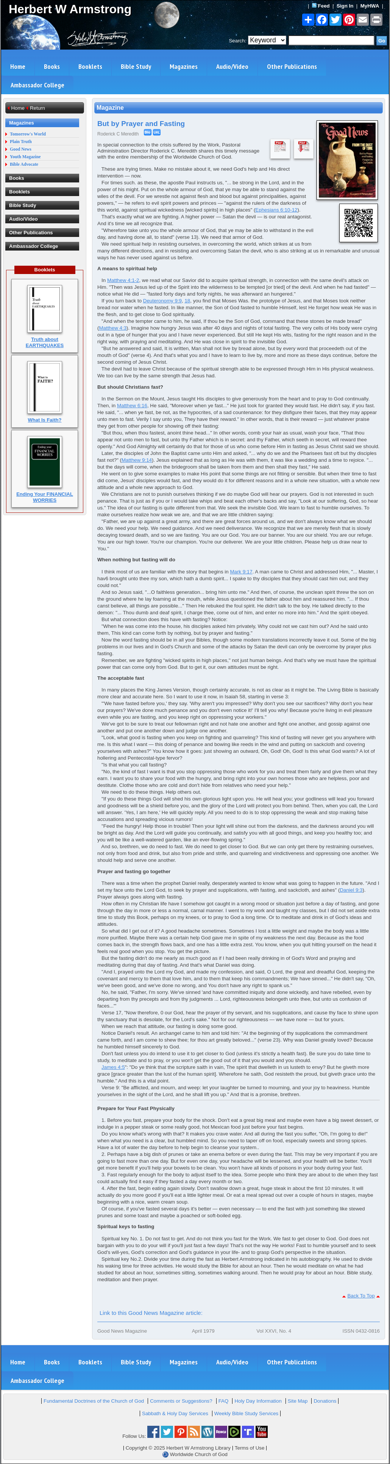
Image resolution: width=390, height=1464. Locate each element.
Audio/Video (232, 66)
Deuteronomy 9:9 (162, 301)
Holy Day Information (257, 1401)
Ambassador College (37, 85)
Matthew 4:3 (112, 328)
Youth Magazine (25, 156)
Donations (325, 1401)
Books (52, 66)
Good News (20, 149)
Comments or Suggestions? (181, 1401)
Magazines (184, 66)
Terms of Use (250, 1448)
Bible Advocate (24, 164)
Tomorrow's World (28, 134)
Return (37, 108)
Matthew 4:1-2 (123, 280)
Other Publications (292, 66)
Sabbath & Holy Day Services (175, 1413)
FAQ (223, 1401)
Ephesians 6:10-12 (276, 210)
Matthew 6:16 (132, 405)
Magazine (110, 107)
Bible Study (136, 66)
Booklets (90, 66)
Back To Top (360, 1296)
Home (17, 66)
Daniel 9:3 (351, 890)
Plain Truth (21, 141)
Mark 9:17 (241, 572)
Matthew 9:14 (137, 460)
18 (187, 301)
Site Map (298, 1401)
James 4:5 (113, 1067)
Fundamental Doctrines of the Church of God (94, 1401)
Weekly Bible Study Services (246, 1413)
